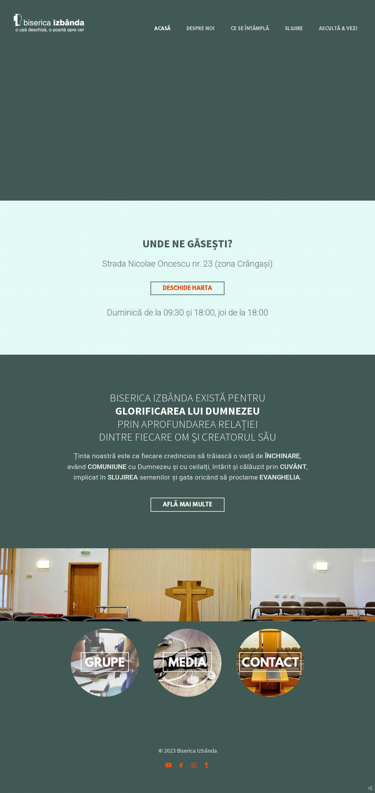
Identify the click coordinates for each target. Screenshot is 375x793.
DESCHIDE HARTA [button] (187, 288)
